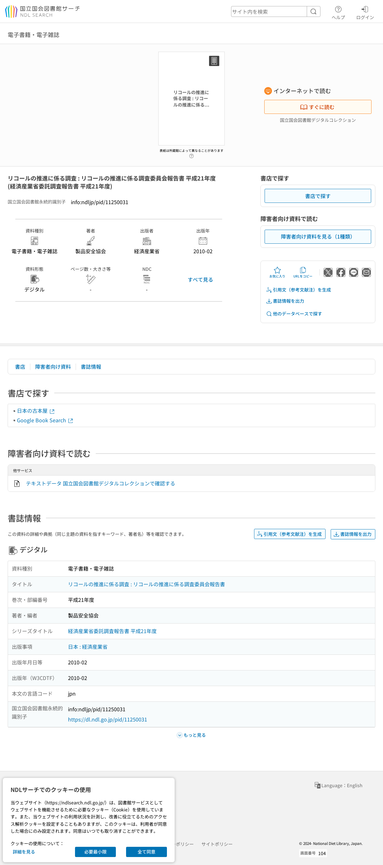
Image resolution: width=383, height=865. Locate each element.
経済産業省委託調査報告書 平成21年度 (112, 631)
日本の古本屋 (36, 410)
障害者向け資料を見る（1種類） (318, 236)
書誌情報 (91, 366)
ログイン (365, 12)
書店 (20, 366)
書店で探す (318, 196)
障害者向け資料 (53, 366)
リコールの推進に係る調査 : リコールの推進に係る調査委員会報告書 (146, 584)
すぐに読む (317, 107)
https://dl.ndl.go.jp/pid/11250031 (107, 719)
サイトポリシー (217, 844)
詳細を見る (24, 851)
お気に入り (277, 272)
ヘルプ (338, 12)
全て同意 (146, 851)
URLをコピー (302, 272)
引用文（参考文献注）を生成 (298, 289)
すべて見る (200, 279)
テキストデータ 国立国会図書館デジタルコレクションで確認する (100, 483)
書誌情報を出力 (285, 301)
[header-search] (275, 11)
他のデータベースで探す (294, 313)
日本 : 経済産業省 (88, 646)
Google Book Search (45, 420)
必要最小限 (95, 851)
